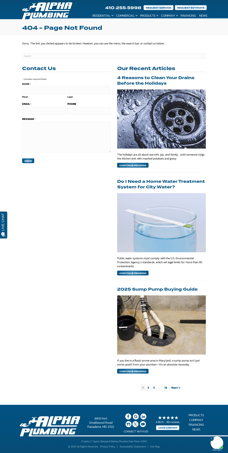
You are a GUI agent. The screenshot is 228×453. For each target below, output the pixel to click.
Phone (71, 103)
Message (28, 116)
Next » (175, 387)
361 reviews (173, 422)
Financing (188, 15)
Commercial (125, 15)
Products (147, 15)
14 (165, 387)
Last (70, 96)
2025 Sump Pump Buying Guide (157, 289)
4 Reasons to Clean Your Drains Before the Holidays (155, 80)
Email (26, 103)
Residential (101, 15)
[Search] (114, 56)
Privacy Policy (107, 446)
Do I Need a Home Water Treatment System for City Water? (161, 184)
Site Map (155, 446)
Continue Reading (132, 165)
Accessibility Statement (133, 446)
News (203, 15)
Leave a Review (167, 428)
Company (168, 15)
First (25, 96)
